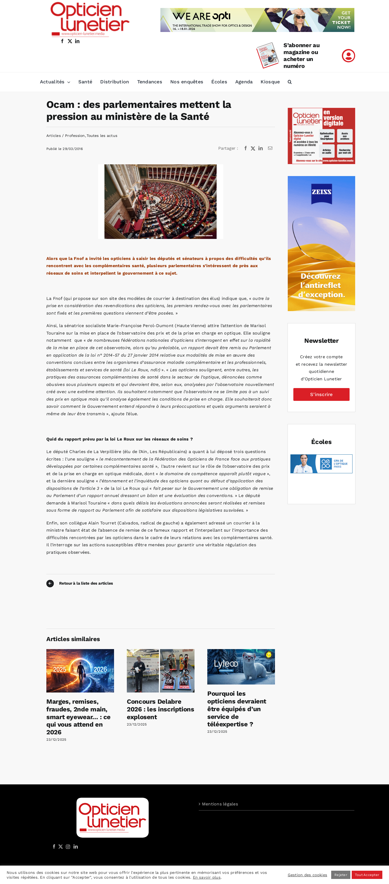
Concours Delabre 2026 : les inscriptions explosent (160, 709)
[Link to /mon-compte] (348, 55)
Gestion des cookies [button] (307, 875)
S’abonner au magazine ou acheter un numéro (301, 55)
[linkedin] (77, 41)
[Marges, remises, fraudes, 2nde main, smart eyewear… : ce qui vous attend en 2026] (80, 651)
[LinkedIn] (260, 148)
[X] (253, 148)
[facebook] (62, 41)
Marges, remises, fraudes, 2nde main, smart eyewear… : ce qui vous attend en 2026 (78, 717)
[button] (290, 82)
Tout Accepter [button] (367, 875)
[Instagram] (67, 846)
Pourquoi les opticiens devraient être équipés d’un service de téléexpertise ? (236, 709)
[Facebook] (245, 148)
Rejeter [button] (340, 875)
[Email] (270, 148)
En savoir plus (207, 877)
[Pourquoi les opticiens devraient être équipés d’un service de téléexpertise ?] (241, 651)
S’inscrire (321, 394)
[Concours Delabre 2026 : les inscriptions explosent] (160, 651)
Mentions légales (220, 803)
